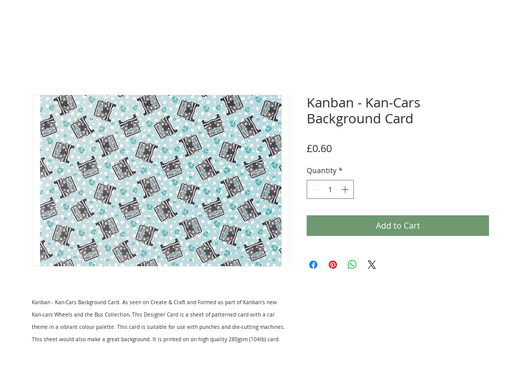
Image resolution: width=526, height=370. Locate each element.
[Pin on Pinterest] (333, 264)
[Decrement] (314, 189)
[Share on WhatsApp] (352, 264)
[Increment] (346, 189)
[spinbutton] (330, 189)
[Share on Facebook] (313, 264)
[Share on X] (372, 264)
